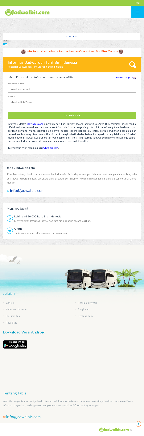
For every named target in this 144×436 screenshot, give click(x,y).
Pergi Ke (12, 96)
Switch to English (126, 77)
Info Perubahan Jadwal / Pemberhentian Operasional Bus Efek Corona (72, 51)
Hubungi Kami (13, 315)
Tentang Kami (85, 315)
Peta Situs (11, 322)
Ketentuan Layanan (16, 309)
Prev (5, 40)
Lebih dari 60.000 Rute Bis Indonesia (37, 216)
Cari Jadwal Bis (72, 115)
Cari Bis (71, 36)
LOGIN (138, 3)
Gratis (18, 228)
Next (5, 44)
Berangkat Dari (16, 83)
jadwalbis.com (35, 123)
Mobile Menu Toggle (137, 12)
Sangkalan (83, 309)
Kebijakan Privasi (87, 302)
